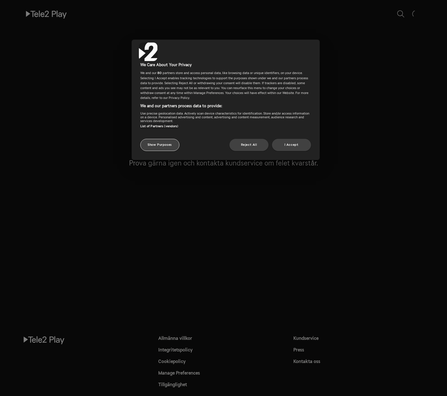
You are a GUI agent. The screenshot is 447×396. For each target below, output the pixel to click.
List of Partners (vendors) (159, 126)
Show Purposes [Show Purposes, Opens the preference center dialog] (160, 145)
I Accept (291, 145)
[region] (226, 100)
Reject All (249, 145)
